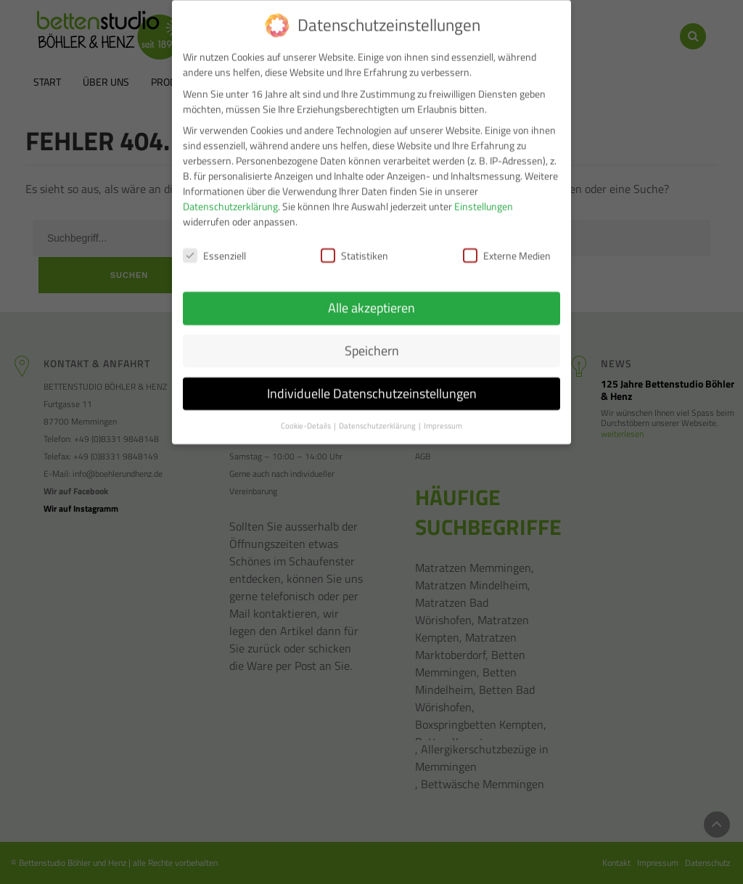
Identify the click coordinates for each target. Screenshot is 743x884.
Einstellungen (483, 197)
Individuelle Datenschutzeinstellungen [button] (372, 384)
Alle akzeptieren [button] (371, 298)
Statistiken (354, 247)
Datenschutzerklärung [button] (378, 416)
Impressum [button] (443, 416)
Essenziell (214, 247)
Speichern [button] (372, 341)
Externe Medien (507, 247)
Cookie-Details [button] (306, 416)
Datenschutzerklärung (230, 197)
